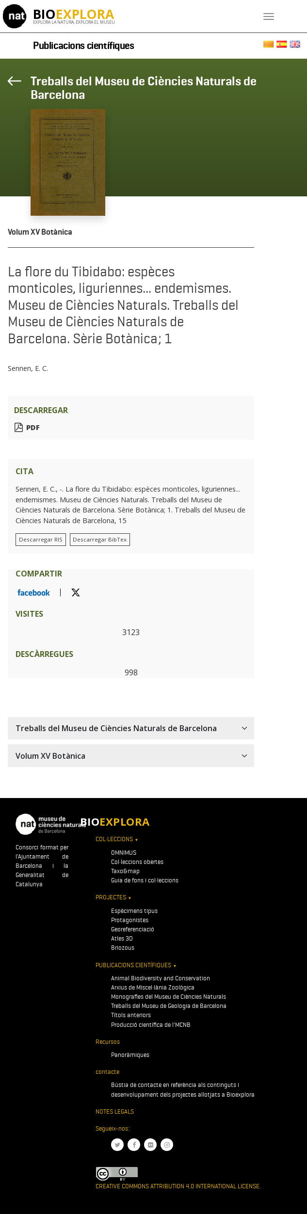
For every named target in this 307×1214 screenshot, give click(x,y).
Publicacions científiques (83, 45)
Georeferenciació (132, 929)
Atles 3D (122, 938)
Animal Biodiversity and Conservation (160, 978)
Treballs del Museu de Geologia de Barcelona (168, 1005)
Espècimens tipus (134, 910)
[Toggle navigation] (268, 16)
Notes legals (115, 1111)
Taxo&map (125, 871)
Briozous (122, 947)
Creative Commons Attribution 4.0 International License (177, 1186)
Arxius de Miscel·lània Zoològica (152, 987)
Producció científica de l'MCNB (151, 1024)
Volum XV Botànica (40, 232)
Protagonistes (129, 920)
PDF (33, 427)
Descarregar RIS (41, 539)
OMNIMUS (123, 852)
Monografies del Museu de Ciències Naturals (168, 996)
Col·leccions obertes (137, 861)
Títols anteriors (131, 1015)
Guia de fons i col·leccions (144, 880)
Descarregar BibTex (100, 539)
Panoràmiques (130, 1054)
